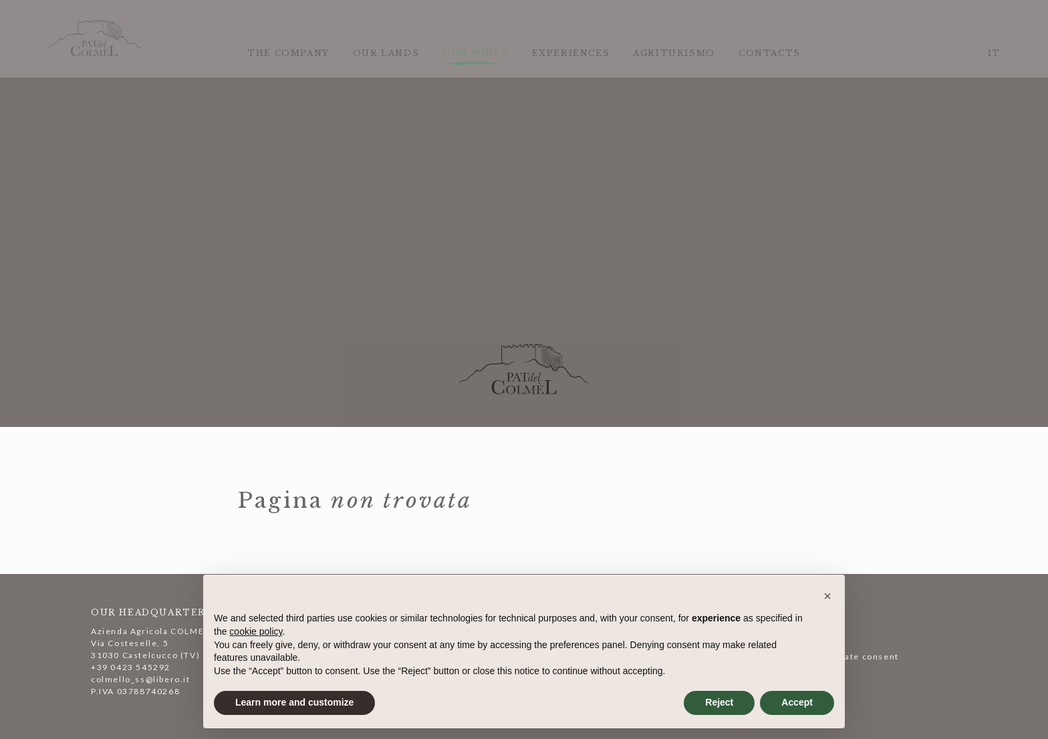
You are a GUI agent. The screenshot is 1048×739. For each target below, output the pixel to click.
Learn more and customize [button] (294, 702)
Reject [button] (719, 702)
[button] (827, 596)
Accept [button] (797, 702)
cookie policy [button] (255, 631)
